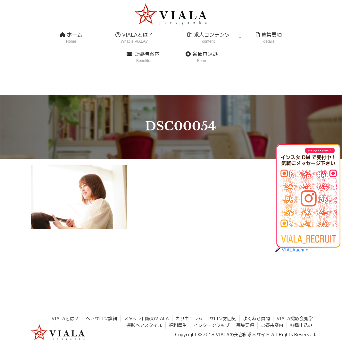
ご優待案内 (272, 325)
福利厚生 (178, 325)
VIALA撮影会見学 (295, 318)
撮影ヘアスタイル (144, 325)
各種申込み (301, 325)
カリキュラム (189, 318)
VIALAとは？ (65, 318)
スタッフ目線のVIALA (146, 318)
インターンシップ (211, 325)
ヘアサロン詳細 (101, 318)
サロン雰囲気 (222, 318)
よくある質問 (256, 318)
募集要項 (245, 325)
